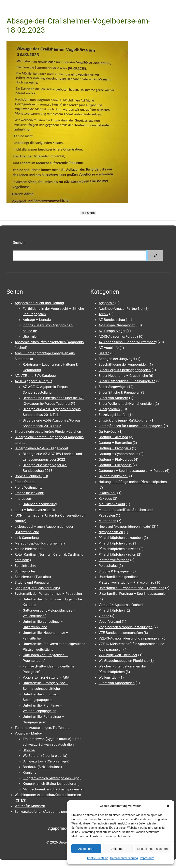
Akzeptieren (86, 848)
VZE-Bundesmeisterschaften (121, 633)
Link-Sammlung (27, 538)
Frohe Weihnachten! (30, 487)
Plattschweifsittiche (114, 560)
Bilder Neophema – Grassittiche (123, 376)
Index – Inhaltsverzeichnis (35, 510)
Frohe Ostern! (25, 482)
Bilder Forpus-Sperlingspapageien (125, 370)
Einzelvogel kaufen (113, 415)
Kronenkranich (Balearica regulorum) (51, 784)
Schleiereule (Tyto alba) (33, 577)
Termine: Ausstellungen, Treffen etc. (42, 728)
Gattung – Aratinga (113, 437)
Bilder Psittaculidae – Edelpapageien (127, 381)
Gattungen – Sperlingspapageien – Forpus (131, 471)
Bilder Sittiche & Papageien (119, 392)
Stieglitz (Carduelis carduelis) (37, 588)
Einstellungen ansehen (152, 848)
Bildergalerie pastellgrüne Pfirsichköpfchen (48, 431)
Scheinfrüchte (25, 566)
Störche (29, 750)
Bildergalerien (109, 409)
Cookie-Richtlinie (97, 858)
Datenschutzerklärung (124, 858)
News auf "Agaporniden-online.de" (125, 526)
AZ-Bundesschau (112, 320)
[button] (168, 806)
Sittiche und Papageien (32, 582)
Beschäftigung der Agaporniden (123, 364)
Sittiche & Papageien (115, 571)
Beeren (104, 353)
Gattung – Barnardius (115, 443)
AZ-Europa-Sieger (112, 331)
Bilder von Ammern (113, 398)
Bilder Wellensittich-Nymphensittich (126, 403)
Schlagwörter (25, 571)
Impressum (147, 858)
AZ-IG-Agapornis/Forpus (33, 381)
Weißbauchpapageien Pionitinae (123, 661)
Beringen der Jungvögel (117, 359)
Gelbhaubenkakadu (113, 476)
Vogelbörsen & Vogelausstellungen (125, 627)
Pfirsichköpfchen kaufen (117, 554)
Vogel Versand (110, 621)
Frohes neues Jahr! (29, 493)
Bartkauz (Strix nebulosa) (42, 767)
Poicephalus (108, 566)
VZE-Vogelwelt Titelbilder (118, 655)
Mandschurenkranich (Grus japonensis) (53, 789)
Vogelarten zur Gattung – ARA (46, 677)
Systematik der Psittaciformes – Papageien (48, 594)
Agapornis (106, 303)
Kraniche (29, 772)
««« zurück (87, 212)
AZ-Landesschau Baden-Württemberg (128, 342)
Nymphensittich (111, 532)
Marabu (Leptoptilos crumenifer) (40, 543)
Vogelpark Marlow (29, 733)
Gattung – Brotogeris (115, 448)
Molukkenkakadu (112, 504)
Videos (104, 616)
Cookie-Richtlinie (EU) (31, 476)
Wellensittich (108, 677)
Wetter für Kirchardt (30, 806)
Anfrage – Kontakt (37, 320)
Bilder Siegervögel (113, 387)
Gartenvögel (108, 431)
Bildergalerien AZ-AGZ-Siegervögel (41, 448)
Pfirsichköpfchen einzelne (118, 549)
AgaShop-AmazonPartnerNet (121, 308)
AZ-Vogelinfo (109, 348)
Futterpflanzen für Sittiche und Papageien (131, 426)
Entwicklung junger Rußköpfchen (124, 420)
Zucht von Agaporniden (117, 683)
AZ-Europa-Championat (117, 325)
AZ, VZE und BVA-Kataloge (35, 376)
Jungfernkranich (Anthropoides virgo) (51, 778)
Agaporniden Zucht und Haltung (39, 303)
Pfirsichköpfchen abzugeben (121, 538)
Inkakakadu (107, 493)
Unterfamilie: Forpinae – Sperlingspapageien (133, 594)
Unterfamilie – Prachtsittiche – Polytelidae (131, 588)
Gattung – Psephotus (115, 465)
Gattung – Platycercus (116, 459)
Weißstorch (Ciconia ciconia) (45, 756)
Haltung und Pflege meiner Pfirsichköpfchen (133, 482)
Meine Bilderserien (29, 549)
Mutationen (107, 521)
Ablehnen (117, 848)
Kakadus (105, 499)
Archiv (103, 314)
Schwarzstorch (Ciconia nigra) (46, 761)
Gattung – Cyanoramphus (118, 454)
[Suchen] (155, 255)
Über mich (31, 336)
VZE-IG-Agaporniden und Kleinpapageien (130, 638)
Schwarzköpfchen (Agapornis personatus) (47, 811)
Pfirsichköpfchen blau (115, 543)
